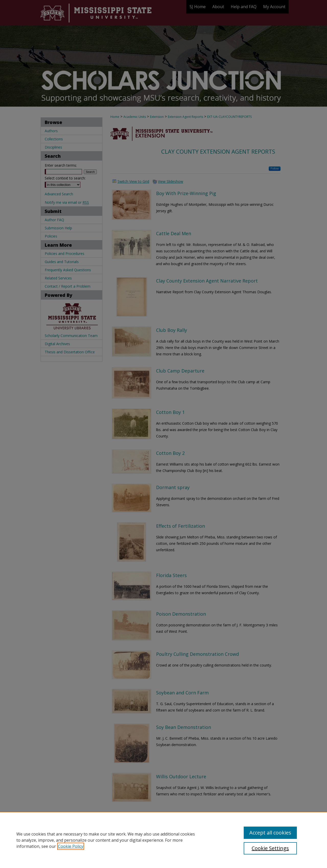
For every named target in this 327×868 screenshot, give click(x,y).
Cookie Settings (270, 848)
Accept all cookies (270, 832)
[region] (163, 840)
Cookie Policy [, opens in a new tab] (70, 846)
